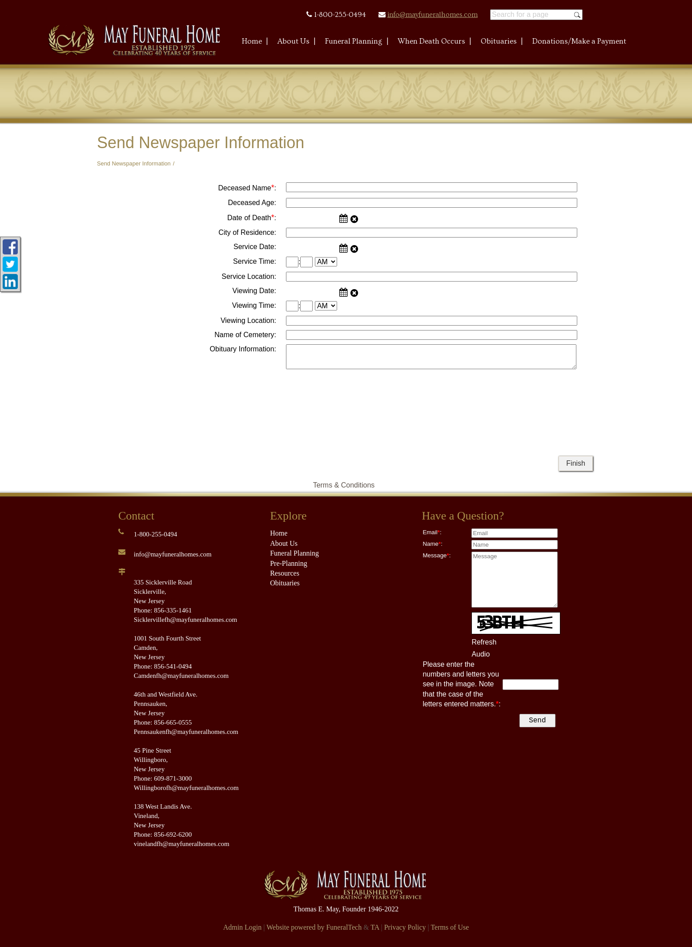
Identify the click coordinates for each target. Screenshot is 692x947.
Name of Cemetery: (245, 335)
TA (374, 927)
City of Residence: (247, 232)
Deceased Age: (252, 202)
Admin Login (242, 927)
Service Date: (254, 246)
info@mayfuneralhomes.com (432, 15)
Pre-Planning (288, 563)
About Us (284, 543)
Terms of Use (449, 927)
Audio (480, 654)
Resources (284, 573)
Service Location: (248, 276)
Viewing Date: (254, 290)
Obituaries (285, 583)
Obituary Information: (243, 349)
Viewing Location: (248, 320)
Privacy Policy (405, 927)
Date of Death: (251, 217)
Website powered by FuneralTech (314, 927)
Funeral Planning (294, 553)
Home (278, 533)
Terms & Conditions (344, 485)
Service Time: (254, 261)
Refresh (483, 642)
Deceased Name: (247, 187)
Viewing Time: (254, 305)
